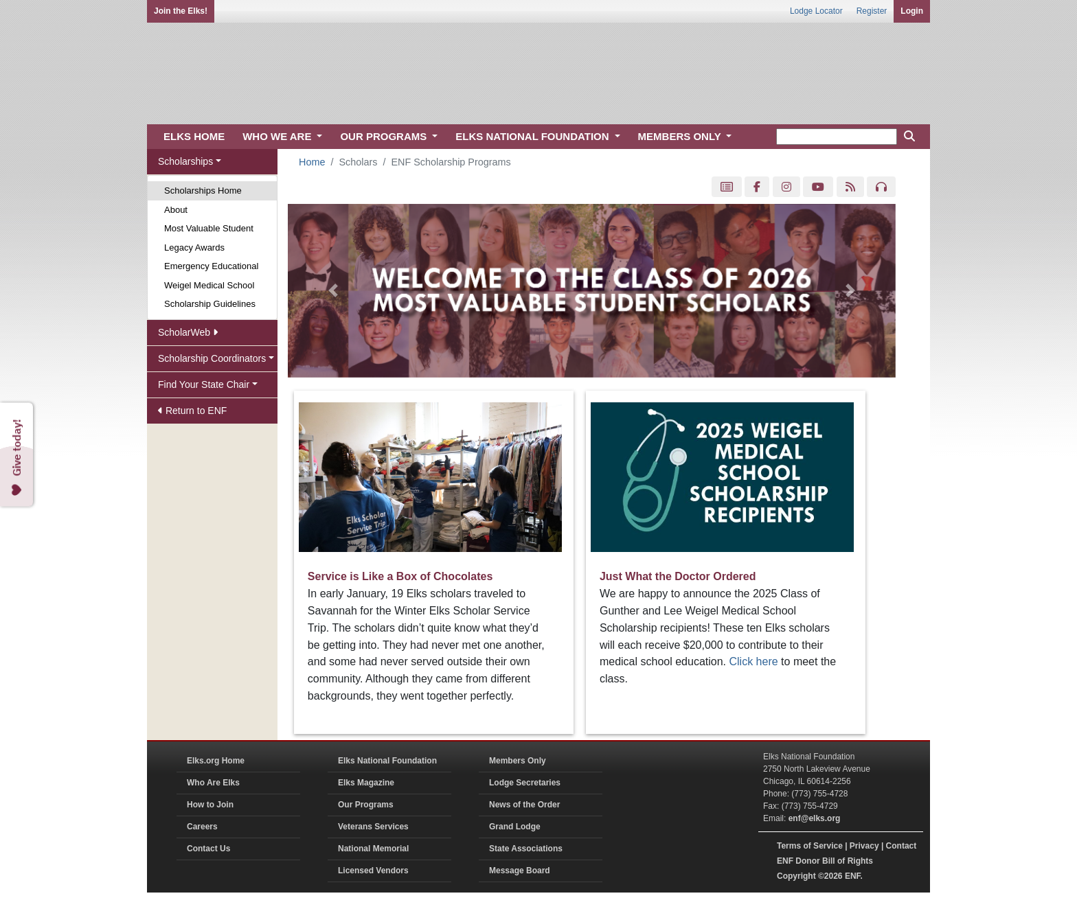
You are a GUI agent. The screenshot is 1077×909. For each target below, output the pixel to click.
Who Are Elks (213, 782)
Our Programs (366, 804)
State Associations (526, 848)
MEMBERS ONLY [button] (681, 136)
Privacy (864, 846)
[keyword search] (836, 136)
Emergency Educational (211, 266)
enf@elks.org (815, 818)
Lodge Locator (816, 11)
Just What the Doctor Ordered (678, 576)
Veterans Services (373, 826)
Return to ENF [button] (192, 410)
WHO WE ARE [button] (278, 136)
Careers (202, 826)
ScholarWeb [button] (188, 332)
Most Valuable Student (208, 228)
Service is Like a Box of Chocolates (400, 576)
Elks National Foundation (387, 761)
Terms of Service (810, 846)
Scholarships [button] (185, 161)
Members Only (517, 761)
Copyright (796, 876)
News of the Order (524, 804)
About (176, 210)
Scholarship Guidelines (210, 304)
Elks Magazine (366, 782)
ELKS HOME (194, 136)
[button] (333, 291)
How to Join (210, 804)
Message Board (519, 870)
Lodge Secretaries (524, 782)
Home (312, 162)
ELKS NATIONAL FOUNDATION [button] (533, 136)
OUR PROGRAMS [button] (384, 136)
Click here (753, 661)
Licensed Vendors (373, 870)
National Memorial (373, 848)
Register (872, 11)
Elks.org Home (216, 761)
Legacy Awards (194, 247)
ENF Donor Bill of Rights (825, 861)
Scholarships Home (203, 190)
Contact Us (208, 848)
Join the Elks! (180, 11)
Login (911, 11)
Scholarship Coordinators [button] (212, 358)
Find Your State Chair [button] (203, 384)
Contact (901, 846)
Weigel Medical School (209, 285)
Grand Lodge (515, 826)
